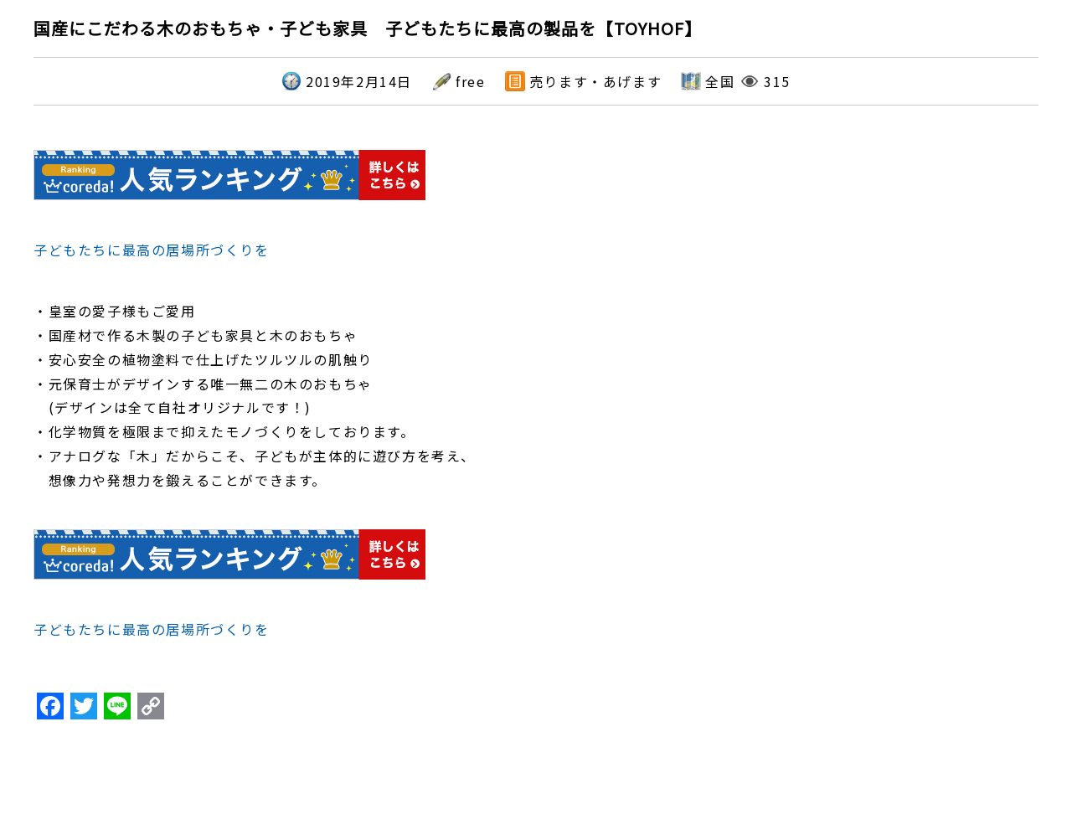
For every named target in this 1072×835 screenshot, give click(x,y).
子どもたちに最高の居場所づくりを (152, 250)
